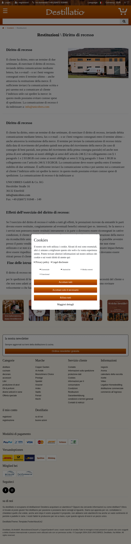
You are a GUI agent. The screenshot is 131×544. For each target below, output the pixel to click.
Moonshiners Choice (44, 374)
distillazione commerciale (112, 388)
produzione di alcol (11, 385)
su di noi (39, 416)
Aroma (104, 370)
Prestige (39, 378)
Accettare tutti (65, 282)
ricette (103, 378)
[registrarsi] (22, 2)
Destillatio (41, 410)
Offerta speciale (10, 395)
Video (103, 381)
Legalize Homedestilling (111, 385)
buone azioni (41, 420)
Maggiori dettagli (65, 304)
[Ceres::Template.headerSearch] (124, 21)
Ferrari (38, 395)
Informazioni (109, 360)
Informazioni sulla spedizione (81, 370)
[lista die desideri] (126, 2)
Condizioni (73, 388)
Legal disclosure (59, 262)
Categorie (8, 360)
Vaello (38, 392)
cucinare (6, 370)
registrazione (8, 420)
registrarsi (7, 416)
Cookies (71, 378)
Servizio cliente (77, 360)
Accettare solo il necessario (65, 290)
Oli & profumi (8, 388)
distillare (6, 367)
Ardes (38, 388)
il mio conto (10, 410)
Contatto (72, 367)
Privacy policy (42, 262)
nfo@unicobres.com (37, 106)
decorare (7, 374)
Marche (40, 360)
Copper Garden (42, 367)
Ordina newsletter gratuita (65, 351)
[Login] (6, 2)
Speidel (38, 381)
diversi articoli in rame (12, 392)
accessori (7, 378)
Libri (4, 381)
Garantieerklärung (76, 395)
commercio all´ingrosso (111, 392)
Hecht (38, 399)
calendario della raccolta (112, 374)
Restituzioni (73, 392)
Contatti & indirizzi (76, 402)
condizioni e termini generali (80, 399)
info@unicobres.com (18, 195)
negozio (104, 367)
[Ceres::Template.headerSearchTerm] (61, 21)
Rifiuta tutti (65, 297)
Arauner (38, 385)
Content (10, 28)
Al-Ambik (39, 370)
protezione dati (74, 374)
